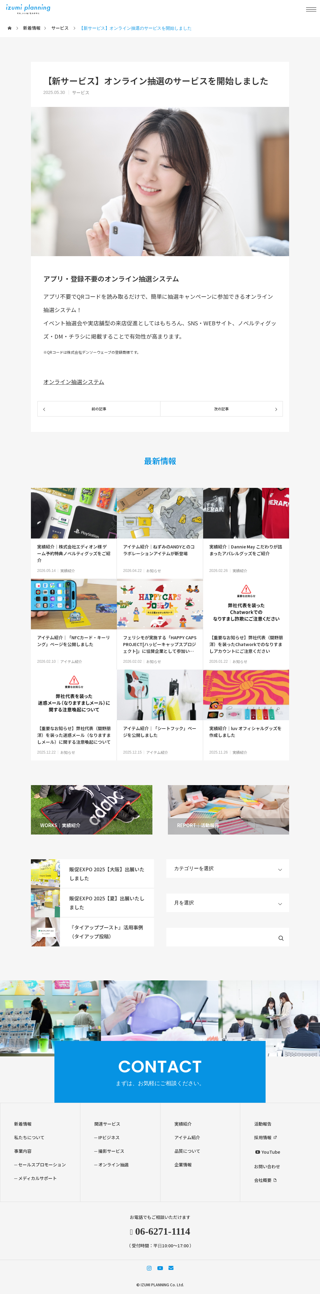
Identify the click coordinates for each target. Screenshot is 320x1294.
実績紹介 (67, 571)
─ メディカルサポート (35, 1178)
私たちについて (29, 1137)
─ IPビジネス (107, 1137)
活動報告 (262, 1124)
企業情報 (183, 1164)
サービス (80, 92)
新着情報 (23, 1124)
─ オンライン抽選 (111, 1164)
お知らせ (153, 571)
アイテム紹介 (71, 661)
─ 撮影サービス (109, 1151)
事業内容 (23, 1151)
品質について (187, 1151)
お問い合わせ (267, 1166)
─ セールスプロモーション (40, 1164)
